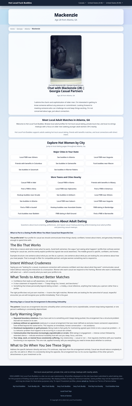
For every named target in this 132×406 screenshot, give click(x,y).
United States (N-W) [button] (113, 3)
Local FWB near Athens (28, 157)
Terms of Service (66, 396)
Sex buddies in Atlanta (66, 157)
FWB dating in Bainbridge (103, 207)
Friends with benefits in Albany (103, 182)
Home (12, 29)
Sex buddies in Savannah (28, 169)
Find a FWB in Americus (103, 189)
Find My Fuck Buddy (95, 386)
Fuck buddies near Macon (103, 163)
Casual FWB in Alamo (66, 182)
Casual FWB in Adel (28, 182)
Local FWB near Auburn (66, 201)
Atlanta (27, 29)
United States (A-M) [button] (95, 3)
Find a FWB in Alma (28, 189)
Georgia (20, 29)
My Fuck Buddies (19, 386)
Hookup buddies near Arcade (28, 195)
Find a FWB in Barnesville (103, 213)
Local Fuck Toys (66, 391)
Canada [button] (82, 3)
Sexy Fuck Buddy (79, 386)
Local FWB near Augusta (103, 157)
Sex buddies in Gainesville (66, 163)
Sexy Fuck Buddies (64, 386)
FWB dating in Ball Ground (66, 213)
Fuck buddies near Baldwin (28, 213)
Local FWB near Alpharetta (66, 189)
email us (85, 381)
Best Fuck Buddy (48, 386)
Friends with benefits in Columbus (28, 163)
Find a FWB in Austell (28, 207)
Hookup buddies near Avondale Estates (66, 207)
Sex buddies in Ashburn (66, 195)
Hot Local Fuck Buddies (20, 2)
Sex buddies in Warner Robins (66, 169)
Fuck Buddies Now (112, 386)
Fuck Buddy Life (33, 386)
